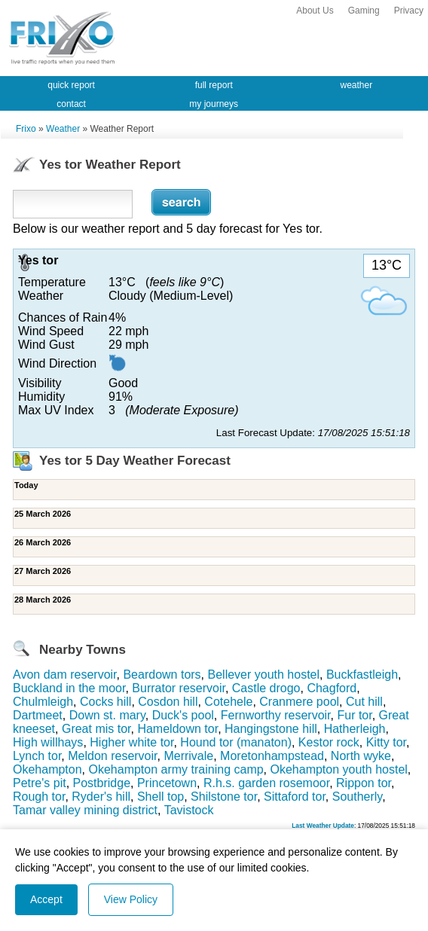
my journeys (213, 104)
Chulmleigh (43, 701)
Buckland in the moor (69, 688)
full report (214, 85)
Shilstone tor (224, 796)
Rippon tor (363, 783)
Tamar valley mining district (85, 810)
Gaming (364, 10)
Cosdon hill (167, 701)
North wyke (361, 755)
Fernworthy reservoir (276, 715)
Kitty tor (386, 742)
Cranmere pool (299, 701)
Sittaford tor (295, 796)
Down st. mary (107, 715)
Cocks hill (105, 701)
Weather (63, 129)
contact (71, 104)
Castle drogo (266, 688)
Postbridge (102, 783)
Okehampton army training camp (176, 769)
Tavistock (189, 810)
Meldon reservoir (112, 755)
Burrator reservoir (178, 688)
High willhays (48, 742)
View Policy (130, 899)
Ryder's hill (101, 796)
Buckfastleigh (362, 674)
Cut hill (364, 701)
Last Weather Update (323, 825)
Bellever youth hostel (264, 674)
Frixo (26, 129)
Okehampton (47, 769)
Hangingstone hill (271, 728)
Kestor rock (328, 742)
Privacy (408, 10)
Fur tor (354, 715)
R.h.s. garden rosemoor (266, 783)
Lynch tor (37, 755)
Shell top (160, 796)
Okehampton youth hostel (339, 769)
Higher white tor (131, 742)
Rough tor (39, 796)
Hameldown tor (177, 728)
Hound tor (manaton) (236, 742)
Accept (46, 899)
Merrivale (188, 755)
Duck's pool (183, 715)
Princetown (167, 783)
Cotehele (228, 701)
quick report (71, 85)
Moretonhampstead (272, 755)
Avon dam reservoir (65, 674)
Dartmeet (38, 715)
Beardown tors (161, 674)
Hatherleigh (355, 728)
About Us (314, 10)
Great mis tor (96, 728)
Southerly (357, 796)
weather (357, 85)
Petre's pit (39, 783)
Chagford (331, 688)
